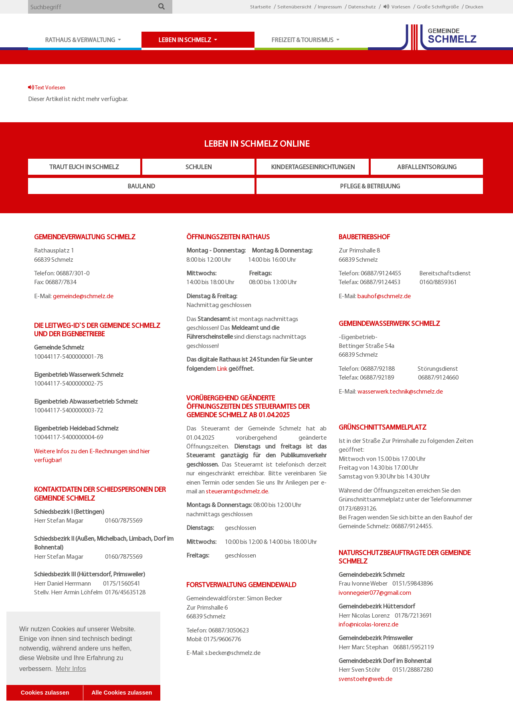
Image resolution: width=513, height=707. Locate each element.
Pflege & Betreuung (370, 186)
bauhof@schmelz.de (384, 296)
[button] (161, 6)
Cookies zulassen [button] (45, 692)
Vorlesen (397, 6)
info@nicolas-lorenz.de (368, 624)
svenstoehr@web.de (365, 679)
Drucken (474, 6)
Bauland (141, 186)
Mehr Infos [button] (71, 668)
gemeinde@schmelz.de (83, 296)
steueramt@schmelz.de (237, 491)
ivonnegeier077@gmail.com (375, 592)
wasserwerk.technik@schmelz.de (400, 391)
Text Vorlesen (46, 87)
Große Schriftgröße (438, 6)
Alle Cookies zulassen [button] (121, 692)
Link (222, 368)
